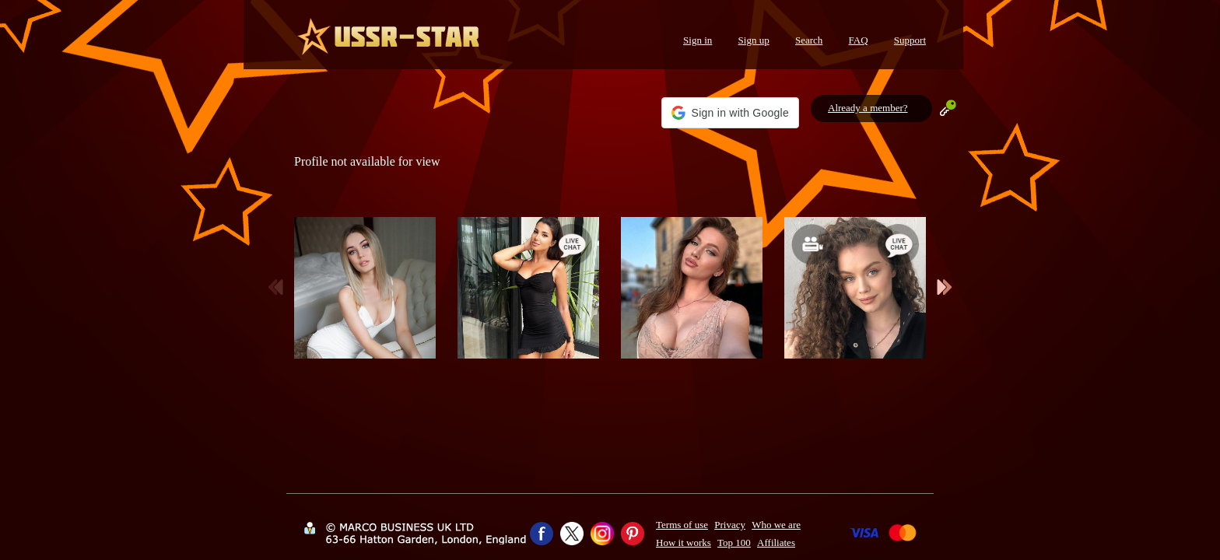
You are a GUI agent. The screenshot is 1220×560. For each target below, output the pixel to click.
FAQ (858, 40)
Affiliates (776, 542)
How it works (683, 542)
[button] (730, 112)
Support (910, 40)
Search (808, 40)
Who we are (776, 524)
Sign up (754, 40)
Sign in (697, 40)
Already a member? (868, 108)
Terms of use (682, 524)
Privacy (729, 524)
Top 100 (734, 542)
